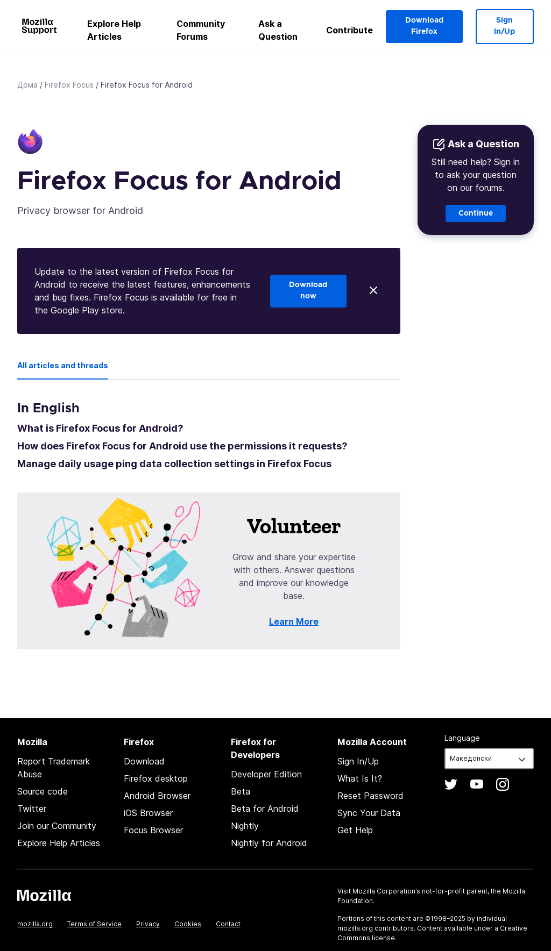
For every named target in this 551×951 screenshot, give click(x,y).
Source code (42, 791)
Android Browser (157, 795)
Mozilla (44, 895)
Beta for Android (265, 808)
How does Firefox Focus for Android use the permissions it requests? (182, 446)
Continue (475, 213)
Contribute (349, 30)
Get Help (355, 830)
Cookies (187, 924)
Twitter (31, 808)
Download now (308, 290)
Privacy (148, 924)
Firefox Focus (69, 84)
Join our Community (56, 825)
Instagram (502, 784)
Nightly (245, 825)
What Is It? (359, 778)
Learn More (294, 621)
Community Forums (200, 30)
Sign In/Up (504, 26)
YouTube (476, 784)
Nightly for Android (269, 843)
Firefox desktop (156, 778)
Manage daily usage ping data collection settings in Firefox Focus (174, 463)
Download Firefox (424, 26)
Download (144, 761)
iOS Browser (148, 812)
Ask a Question (278, 30)
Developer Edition (266, 774)
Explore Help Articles (114, 30)
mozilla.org (35, 924)
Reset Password (370, 795)
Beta (240, 791)
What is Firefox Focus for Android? (100, 428)
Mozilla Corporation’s (386, 891)
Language (462, 737)
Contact (228, 924)
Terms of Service (94, 924)
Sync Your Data (368, 812)
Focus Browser (153, 830)
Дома (27, 84)
